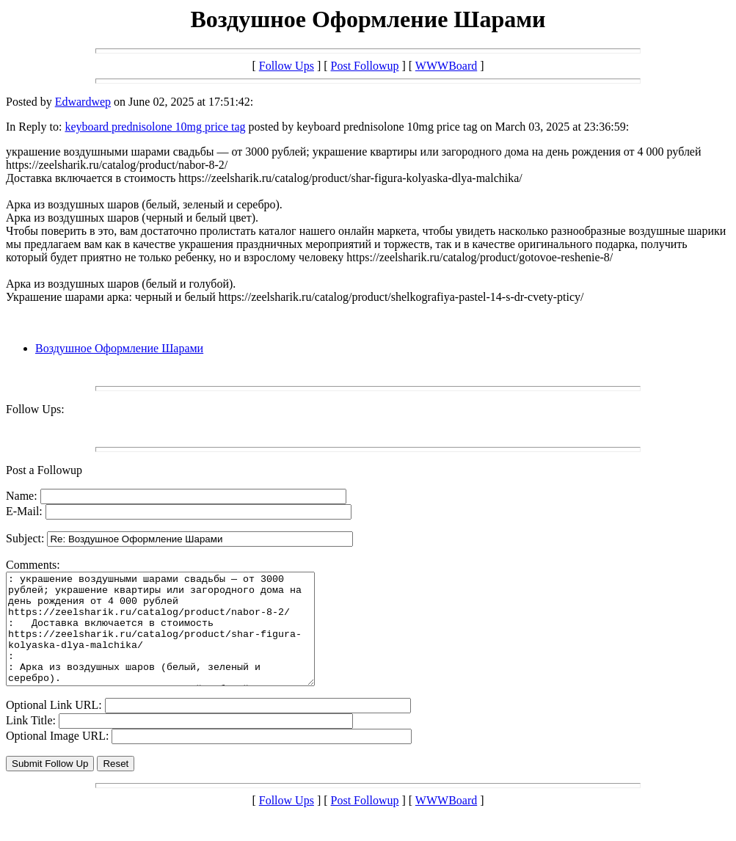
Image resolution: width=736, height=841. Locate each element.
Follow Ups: (35, 409)
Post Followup (365, 65)
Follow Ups (286, 65)
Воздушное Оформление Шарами (119, 348)
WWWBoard (446, 65)
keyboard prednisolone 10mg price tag (155, 126)
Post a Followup (44, 470)
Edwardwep (83, 101)
